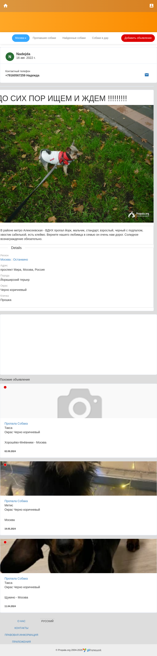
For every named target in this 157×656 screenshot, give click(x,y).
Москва (5, 259)
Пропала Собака (16, 423)
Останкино (20, 259)
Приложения (21, 641)
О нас (21, 621)
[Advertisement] (78, 344)
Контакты (21, 628)
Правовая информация (21, 634)
